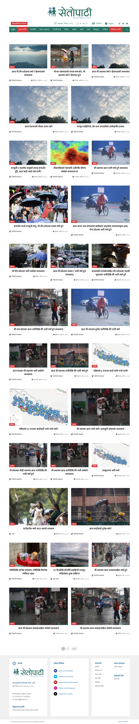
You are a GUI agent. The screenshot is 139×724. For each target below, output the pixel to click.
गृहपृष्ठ (97, 666)
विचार (66, 29)
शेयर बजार (98, 674)
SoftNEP (125, 721)
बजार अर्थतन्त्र (44, 29)
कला (82, 29)
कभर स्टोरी (22, 29)
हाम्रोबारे (97, 682)
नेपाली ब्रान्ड (57, 29)
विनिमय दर (98, 670)
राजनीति (33, 29)
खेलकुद (96, 29)
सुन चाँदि (98, 678)
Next (74, 648)
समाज (74, 29)
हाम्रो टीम (116, 679)
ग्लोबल (105, 29)
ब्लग (88, 29)
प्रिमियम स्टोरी (116, 29)
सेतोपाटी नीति (99, 686)
